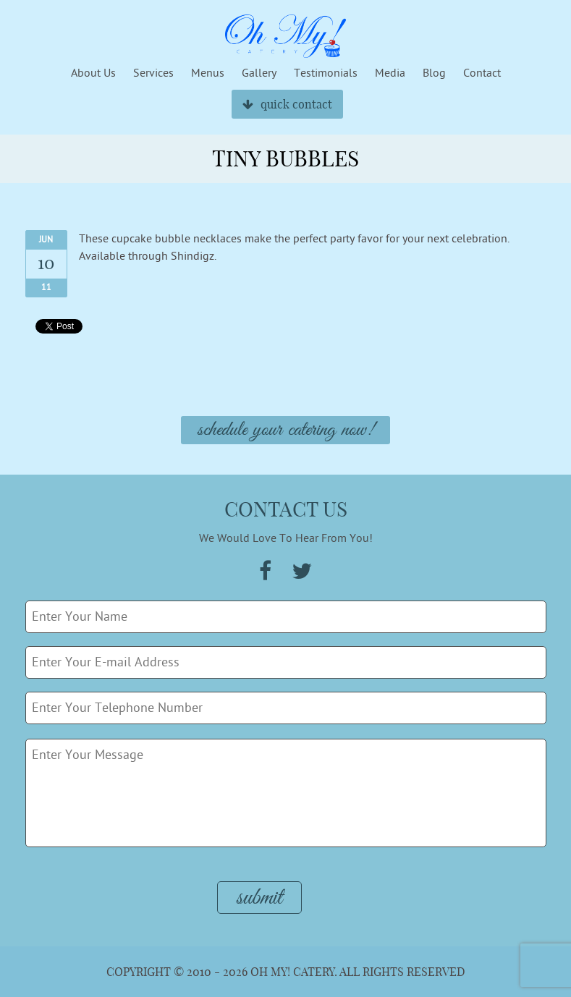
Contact (482, 73)
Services (153, 73)
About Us (93, 73)
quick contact (287, 104)
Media (390, 73)
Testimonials (326, 73)
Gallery (259, 73)
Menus (207, 73)
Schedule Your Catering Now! (285, 430)
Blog (434, 73)
